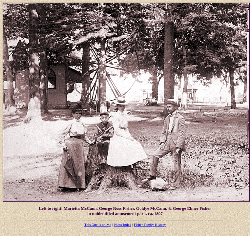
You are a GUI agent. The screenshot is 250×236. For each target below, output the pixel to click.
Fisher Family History (150, 224)
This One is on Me (97, 224)
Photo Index (122, 224)
